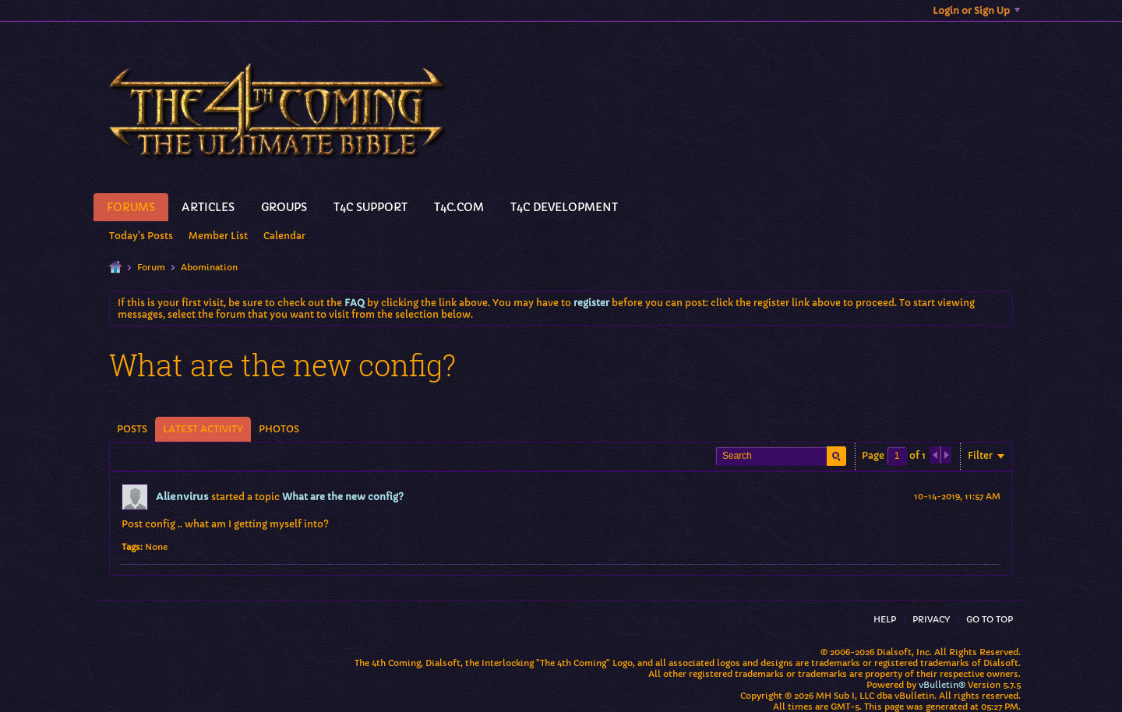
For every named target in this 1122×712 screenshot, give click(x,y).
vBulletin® (942, 684)
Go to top (989, 619)
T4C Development (564, 207)
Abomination (209, 267)
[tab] (132, 429)
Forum (151, 267)
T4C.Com (459, 207)
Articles (208, 207)
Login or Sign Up (976, 10)
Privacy (931, 619)
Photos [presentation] (279, 429)
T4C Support (370, 207)
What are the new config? (343, 496)
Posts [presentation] (132, 429)
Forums (131, 207)
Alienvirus (182, 496)
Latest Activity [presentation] (203, 429)
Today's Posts (141, 235)
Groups (284, 207)
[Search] (780, 456)
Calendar (284, 235)
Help (884, 619)
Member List (218, 235)
